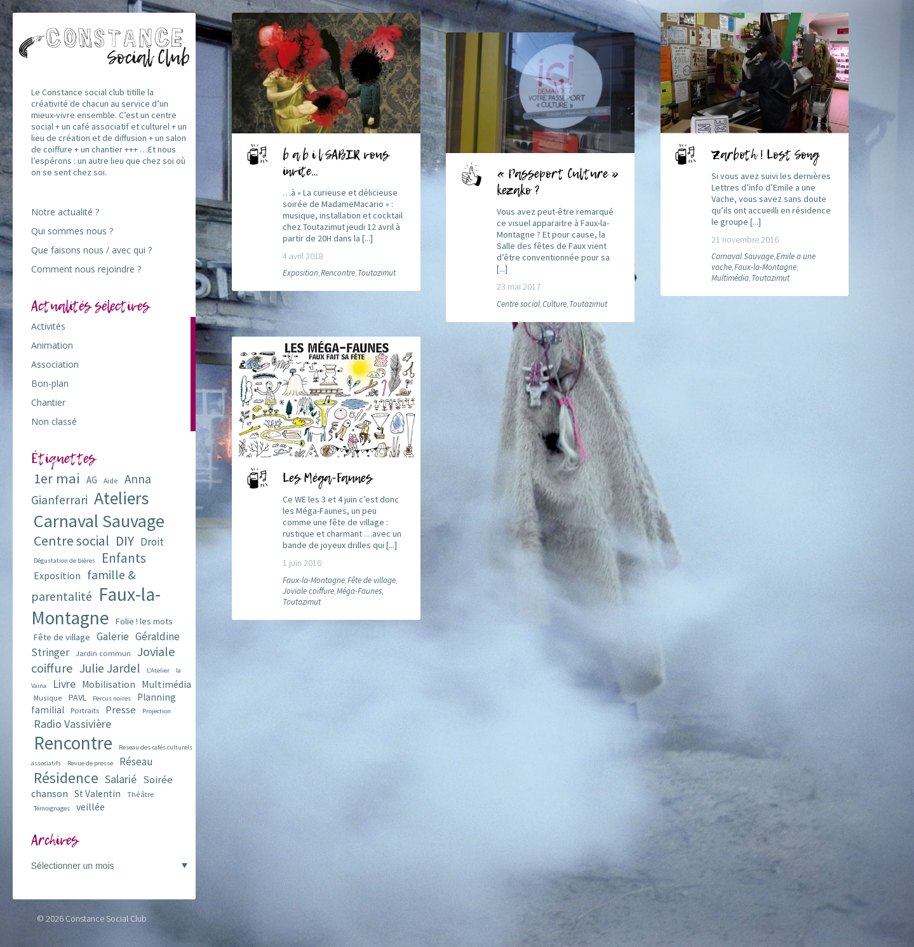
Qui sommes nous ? (72, 231)
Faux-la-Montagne (765, 267)
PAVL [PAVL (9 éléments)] (77, 697)
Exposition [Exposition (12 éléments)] (57, 575)
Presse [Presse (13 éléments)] (120, 709)
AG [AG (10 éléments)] (91, 480)
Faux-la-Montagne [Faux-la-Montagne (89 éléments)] (96, 605)
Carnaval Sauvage (742, 256)
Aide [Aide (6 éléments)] (111, 480)
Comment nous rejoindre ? (86, 269)
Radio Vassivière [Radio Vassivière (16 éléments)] (72, 723)
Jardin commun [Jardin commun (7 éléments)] (103, 653)
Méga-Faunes (359, 591)
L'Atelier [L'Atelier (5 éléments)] (158, 670)
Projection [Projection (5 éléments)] (156, 711)
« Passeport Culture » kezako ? (558, 182)
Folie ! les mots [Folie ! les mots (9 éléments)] (144, 621)
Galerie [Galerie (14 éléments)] (113, 636)
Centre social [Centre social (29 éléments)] (71, 540)
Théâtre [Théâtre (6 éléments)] (140, 794)
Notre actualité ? (65, 212)
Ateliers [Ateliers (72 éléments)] (121, 498)
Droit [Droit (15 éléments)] (152, 542)
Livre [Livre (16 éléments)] (64, 683)
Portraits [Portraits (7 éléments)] (85, 710)
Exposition (300, 272)
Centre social (518, 304)
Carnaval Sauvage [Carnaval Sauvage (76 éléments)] (99, 520)
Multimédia (730, 277)
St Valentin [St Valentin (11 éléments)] (97, 794)
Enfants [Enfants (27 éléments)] (124, 558)
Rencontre (338, 272)
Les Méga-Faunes (327, 479)
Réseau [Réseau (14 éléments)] (136, 762)
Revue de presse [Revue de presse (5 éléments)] (90, 763)
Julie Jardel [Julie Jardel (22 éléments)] (109, 668)
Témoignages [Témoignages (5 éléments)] (52, 808)
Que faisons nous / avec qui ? (91, 250)
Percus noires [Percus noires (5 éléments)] (112, 698)
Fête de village (371, 580)
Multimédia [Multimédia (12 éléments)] (166, 684)
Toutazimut (377, 272)
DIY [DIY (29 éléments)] (125, 540)
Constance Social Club (106, 918)
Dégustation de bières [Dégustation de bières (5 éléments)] (64, 560)
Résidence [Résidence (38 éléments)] (66, 778)
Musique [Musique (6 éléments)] (48, 697)
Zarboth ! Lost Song (765, 155)
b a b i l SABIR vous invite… (336, 163)
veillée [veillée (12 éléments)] (90, 806)
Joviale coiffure (308, 591)
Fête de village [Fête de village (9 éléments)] (62, 637)
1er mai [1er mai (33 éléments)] (57, 478)
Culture (554, 304)
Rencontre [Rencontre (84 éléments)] (73, 743)
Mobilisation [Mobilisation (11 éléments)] (108, 684)
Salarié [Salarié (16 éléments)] (121, 779)
